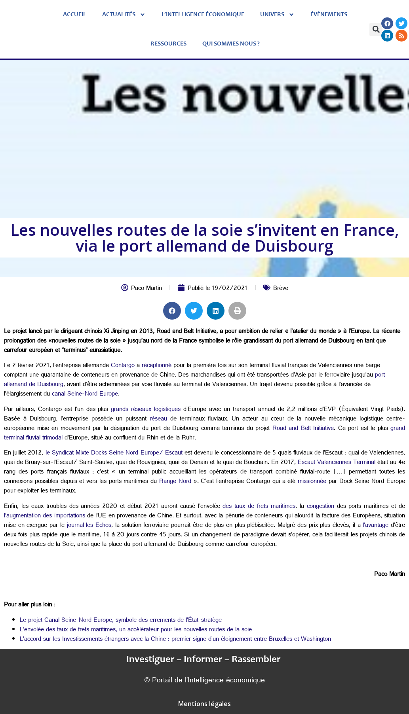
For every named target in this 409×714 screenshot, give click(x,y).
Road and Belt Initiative (302, 429)
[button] (375, 29)
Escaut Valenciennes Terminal (335, 463)
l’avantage (375, 526)
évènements (328, 14)
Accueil (74, 14)
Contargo (122, 366)
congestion (319, 507)
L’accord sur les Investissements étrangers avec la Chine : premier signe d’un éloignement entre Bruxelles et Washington (175, 640)
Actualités (124, 15)
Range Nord (174, 482)
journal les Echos (88, 526)
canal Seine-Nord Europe (84, 394)
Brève (280, 289)
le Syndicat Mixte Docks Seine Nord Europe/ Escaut (112, 453)
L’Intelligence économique (203, 14)
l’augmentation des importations (44, 516)
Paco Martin (146, 289)
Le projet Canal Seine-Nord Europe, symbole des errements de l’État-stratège (121, 621)
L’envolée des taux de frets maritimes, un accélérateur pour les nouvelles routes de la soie (136, 630)
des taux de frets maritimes (257, 507)
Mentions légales (204, 703)
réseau (156, 419)
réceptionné (155, 366)
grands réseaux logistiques (144, 410)
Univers (277, 15)
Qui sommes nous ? (231, 44)
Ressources (168, 44)
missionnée (310, 482)
